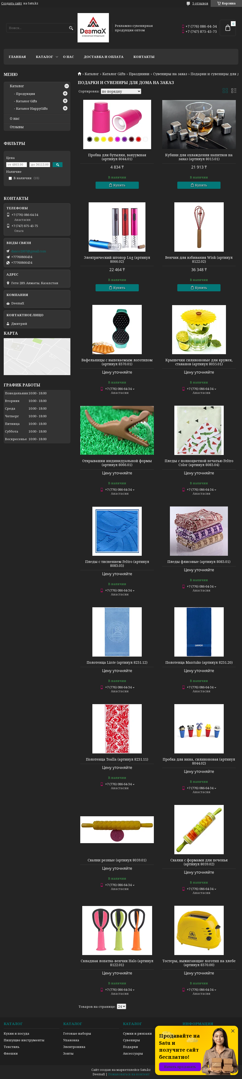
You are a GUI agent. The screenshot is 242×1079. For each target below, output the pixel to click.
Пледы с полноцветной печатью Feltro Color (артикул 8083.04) (199, 463)
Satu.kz (145, 1070)
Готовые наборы (77, 1033)
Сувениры (131, 1040)
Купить (119, 185)
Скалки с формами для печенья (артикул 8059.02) (199, 862)
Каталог (44, 56)
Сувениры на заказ (170, 74)
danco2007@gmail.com (28, 251)
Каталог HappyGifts (32, 108)
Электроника (74, 1046)
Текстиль (12, 1046)
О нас (68, 56)
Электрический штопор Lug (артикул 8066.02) (117, 259)
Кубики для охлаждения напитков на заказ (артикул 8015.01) (199, 157)
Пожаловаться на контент (129, 1074)
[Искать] (71, 28)
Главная (17, 56)
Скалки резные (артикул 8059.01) (117, 860)
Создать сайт (11, 3)
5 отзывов (200, 3)
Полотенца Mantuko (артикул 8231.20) (199, 662)
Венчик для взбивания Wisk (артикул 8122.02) (199, 259)
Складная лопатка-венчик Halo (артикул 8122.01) (117, 963)
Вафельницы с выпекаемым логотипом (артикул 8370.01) (117, 362)
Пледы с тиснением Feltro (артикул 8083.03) (117, 564)
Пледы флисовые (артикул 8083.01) (198, 562)
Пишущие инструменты (24, 1040)
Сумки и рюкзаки (137, 1033)
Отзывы (17, 127)
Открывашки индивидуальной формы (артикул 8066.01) (117, 463)
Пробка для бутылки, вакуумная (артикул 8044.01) (117, 157)
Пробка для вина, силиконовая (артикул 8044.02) (199, 761)
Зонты (68, 1053)
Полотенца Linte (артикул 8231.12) (117, 662)
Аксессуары (133, 1053)
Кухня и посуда (16, 1033)
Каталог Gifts (113, 74)
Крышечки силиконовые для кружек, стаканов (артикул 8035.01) (199, 362)
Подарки (130, 1046)
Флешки (11, 1053)
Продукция (25, 93)
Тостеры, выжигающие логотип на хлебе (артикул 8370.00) (199, 963)
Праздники (139, 74)
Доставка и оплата (103, 56)
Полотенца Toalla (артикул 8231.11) (117, 759)
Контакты (144, 56)
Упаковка (71, 1040)
